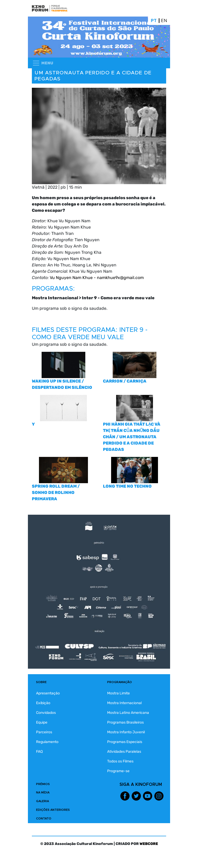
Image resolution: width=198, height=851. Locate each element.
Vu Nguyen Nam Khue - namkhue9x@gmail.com (97, 277)
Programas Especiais (124, 742)
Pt (154, 21)
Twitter (136, 796)
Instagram (159, 796)
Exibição (43, 703)
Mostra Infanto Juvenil (126, 732)
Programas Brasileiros (125, 722)
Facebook (125, 796)
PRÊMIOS (43, 784)
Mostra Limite (118, 693)
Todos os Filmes (120, 761)
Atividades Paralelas (124, 751)
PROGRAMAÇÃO (119, 682)
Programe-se (118, 771)
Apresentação (48, 693)
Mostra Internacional (124, 703)
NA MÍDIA (42, 792)
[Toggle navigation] (42, 63)
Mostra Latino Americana (128, 712)
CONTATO (43, 818)
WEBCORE (149, 844)
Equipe (41, 722)
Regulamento (47, 742)
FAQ (39, 751)
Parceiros (44, 732)
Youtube (147, 796)
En (164, 21)
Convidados (46, 712)
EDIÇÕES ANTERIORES (53, 809)
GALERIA (42, 801)
